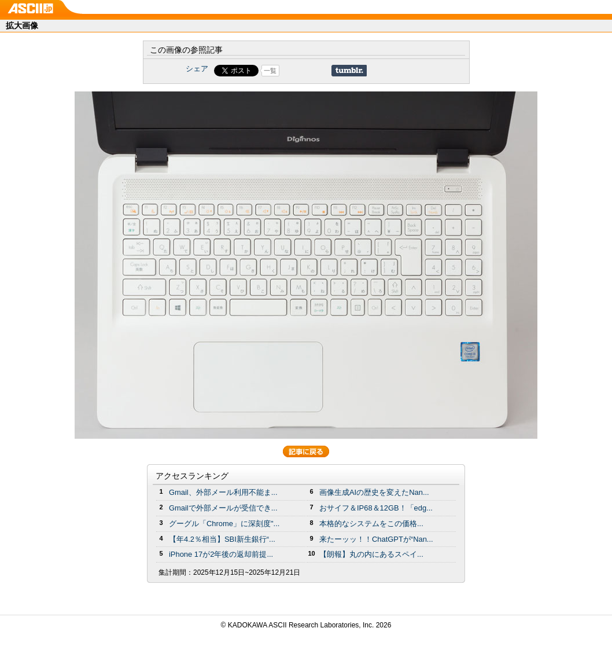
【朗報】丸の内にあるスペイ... (371, 554)
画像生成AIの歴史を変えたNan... (374, 492)
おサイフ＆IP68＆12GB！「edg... (376, 508)
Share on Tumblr (349, 70)
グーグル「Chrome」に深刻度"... (224, 523)
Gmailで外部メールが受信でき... (223, 508)
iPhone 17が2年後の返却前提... (221, 554)
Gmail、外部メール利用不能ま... (223, 492)
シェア (197, 68)
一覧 (270, 70)
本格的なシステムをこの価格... (371, 523)
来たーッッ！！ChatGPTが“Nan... (376, 539)
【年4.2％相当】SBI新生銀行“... (222, 539)
